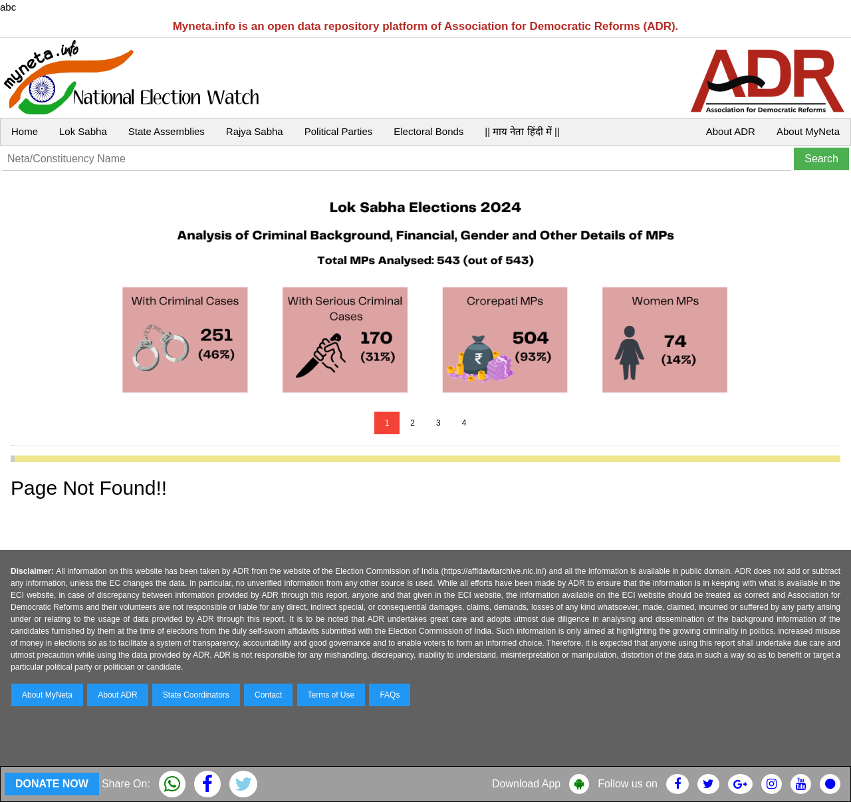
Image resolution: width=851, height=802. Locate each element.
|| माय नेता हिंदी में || (522, 131)
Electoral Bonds (428, 131)
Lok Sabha (83, 131)
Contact (268, 695)
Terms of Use (331, 695)
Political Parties (338, 131)
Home (24, 131)
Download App (526, 783)
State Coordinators (196, 695)
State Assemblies (166, 131)
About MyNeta (808, 131)
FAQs (390, 695)
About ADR (730, 131)
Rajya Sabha (254, 131)
